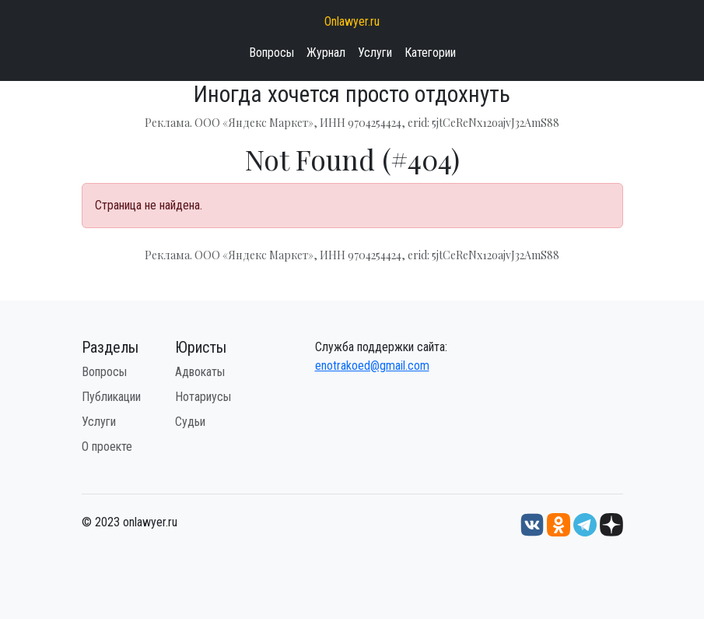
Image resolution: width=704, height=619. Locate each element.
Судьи (190, 421)
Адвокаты (200, 371)
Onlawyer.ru (352, 21)
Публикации (111, 396)
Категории (430, 52)
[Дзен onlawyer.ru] (611, 523)
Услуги (375, 52)
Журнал (325, 52)
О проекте (107, 446)
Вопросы (271, 52)
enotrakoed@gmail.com (372, 365)
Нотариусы (203, 396)
